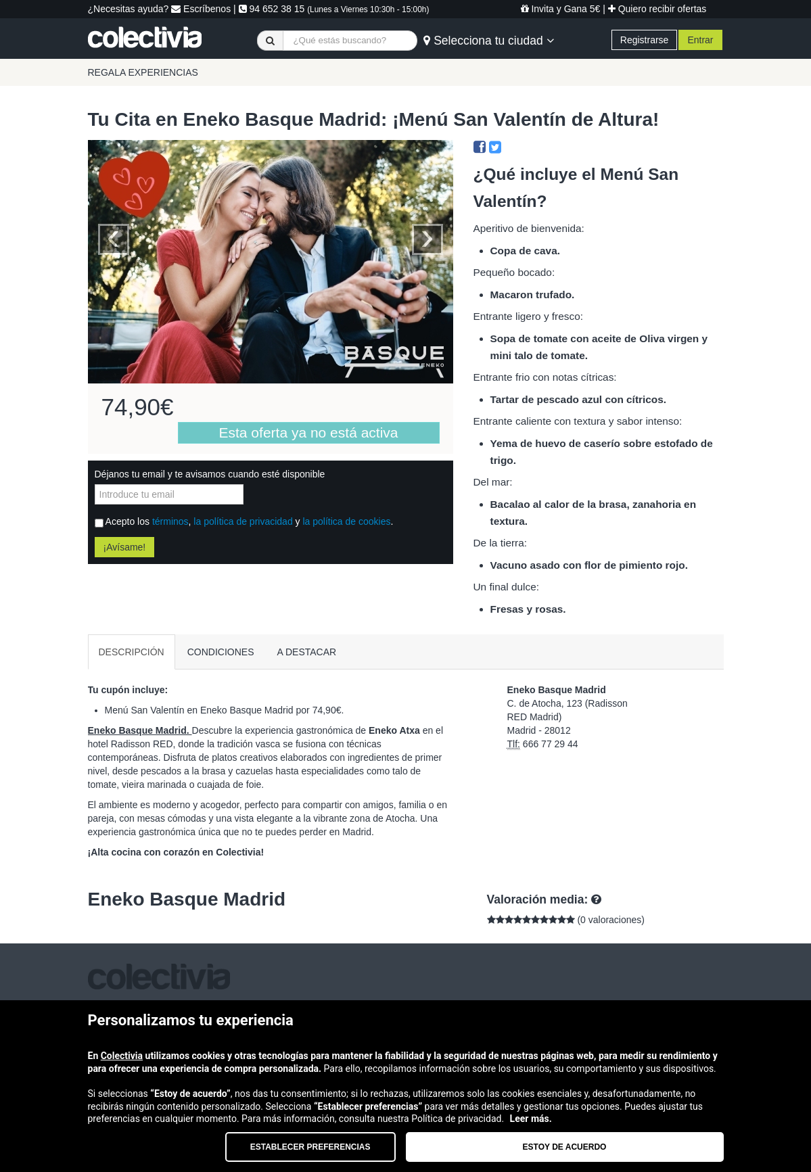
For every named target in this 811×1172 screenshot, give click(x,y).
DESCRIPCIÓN (131, 652)
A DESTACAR (307, 652)
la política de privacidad (242, 521)
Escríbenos (201, 8)
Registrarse (644, 39)
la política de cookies (346, 521)
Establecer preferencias (310, 1147)
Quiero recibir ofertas (657, 8)
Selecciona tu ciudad (488, 40)
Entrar (700, 39)
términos (170, 521)
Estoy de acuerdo (565, 1147)
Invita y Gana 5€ (561, 8)
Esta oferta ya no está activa (308, 432)
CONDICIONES (220, 652)
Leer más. (531, 1118)
